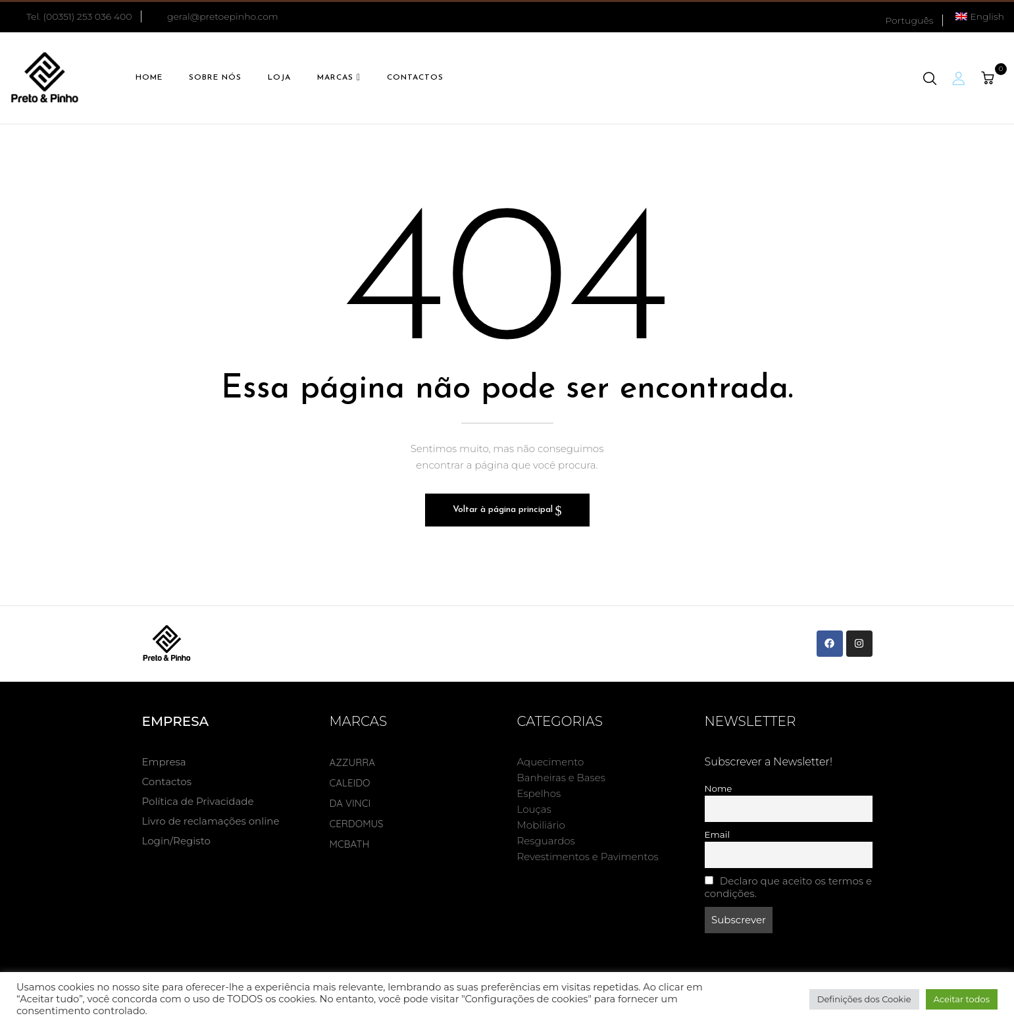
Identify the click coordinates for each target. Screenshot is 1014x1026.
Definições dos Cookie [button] (864, 999)
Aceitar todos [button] (962, 999)
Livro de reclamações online (211, 821)
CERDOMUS (357, 823)
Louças (534, 809)
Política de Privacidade (198, 801)
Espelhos (539, 793)
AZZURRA (353, 762)
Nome (718, 788)
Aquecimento (550, 762)
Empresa (164, 762)
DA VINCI (350, 803)
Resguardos (546, 840)
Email (717, 834)
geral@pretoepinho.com (222, 16)
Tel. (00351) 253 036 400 (71, 16)
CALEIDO (350, 783)
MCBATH (350, 844)
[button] (989, 79)
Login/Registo (176, 840)
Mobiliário (541, 825)
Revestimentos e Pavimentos (588, 856)
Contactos (167, 781)
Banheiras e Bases (561, 777)
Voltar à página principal (504, 510)
